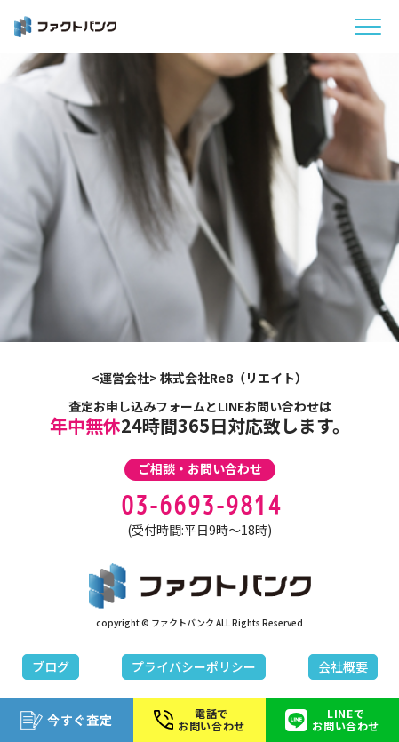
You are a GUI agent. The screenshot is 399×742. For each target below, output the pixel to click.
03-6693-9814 (200, 505)
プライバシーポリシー (194, 666)
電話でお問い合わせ (199, 719)
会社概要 (343, 666)
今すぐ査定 (66, 720)
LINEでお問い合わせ (332, 719)
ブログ (50, 666)
